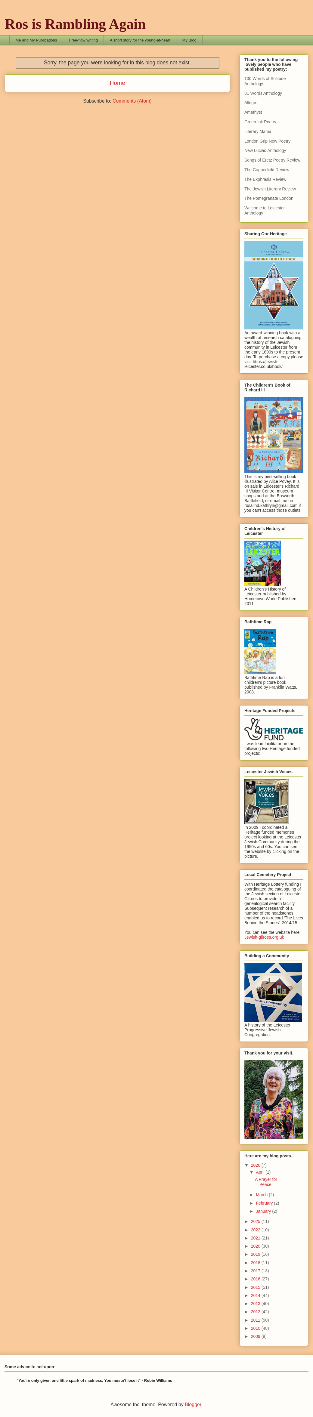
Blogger (193, 1404)
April (260, 1172)
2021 (256, 1238)
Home (117, 83)
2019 (256, 1254)
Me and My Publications (36, 40)
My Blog (189, 40)
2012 (256, 1311)
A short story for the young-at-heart (140, 40)
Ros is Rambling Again (75, 24)
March (262, 1194)
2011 (256, 1320)
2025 (256, 1221)
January (264, 1211)
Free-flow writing (83, 40)
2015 (256, 1287)
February (265, 1203)
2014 (256, 1295)
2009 (256, 1336)
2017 (256, 1270)
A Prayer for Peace (266, 1182)
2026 (256, 1165)
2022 (256, 1229)
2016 (256, 1279)
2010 (256, 1328)
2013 (256, 1303)
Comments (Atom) (132, 100)
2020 (256, 1246)
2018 (256, 1262)
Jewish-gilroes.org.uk (264, 937)
